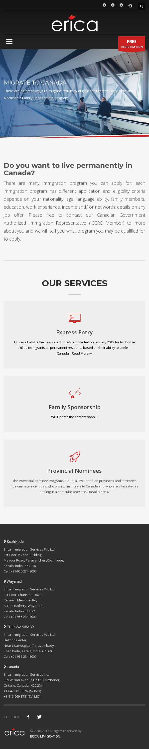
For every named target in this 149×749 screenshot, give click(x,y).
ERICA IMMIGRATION (45, 736)
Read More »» (82, 353)
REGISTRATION (131, 45)
